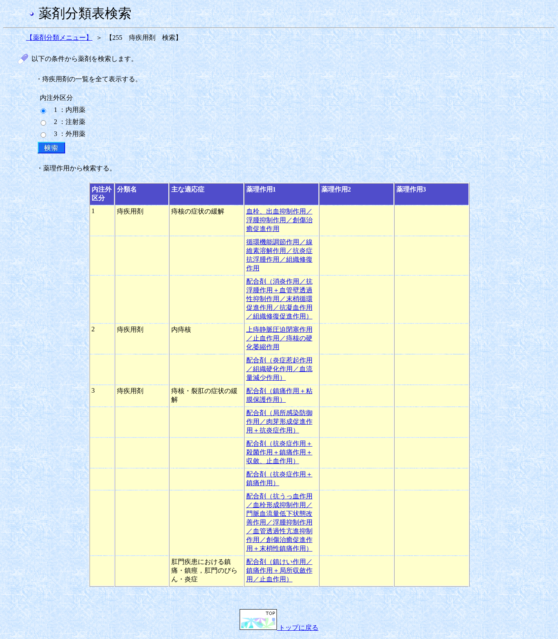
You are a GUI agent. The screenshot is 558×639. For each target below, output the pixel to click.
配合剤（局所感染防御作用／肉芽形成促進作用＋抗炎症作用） (279, 421)
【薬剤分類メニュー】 (59, 37)
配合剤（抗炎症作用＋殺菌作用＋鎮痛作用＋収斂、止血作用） (279, 452)
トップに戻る (279, 627)
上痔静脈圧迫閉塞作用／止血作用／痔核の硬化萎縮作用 (279, 338)
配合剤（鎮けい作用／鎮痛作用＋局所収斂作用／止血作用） (279, 570)
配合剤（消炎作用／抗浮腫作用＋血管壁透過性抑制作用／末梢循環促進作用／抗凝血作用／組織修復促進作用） (279, 299)
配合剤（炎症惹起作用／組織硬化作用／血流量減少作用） (279, 369)
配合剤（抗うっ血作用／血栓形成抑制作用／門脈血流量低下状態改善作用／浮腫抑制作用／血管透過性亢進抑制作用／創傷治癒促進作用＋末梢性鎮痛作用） (279, 522)
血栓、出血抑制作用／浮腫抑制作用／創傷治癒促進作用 (279, 220)
